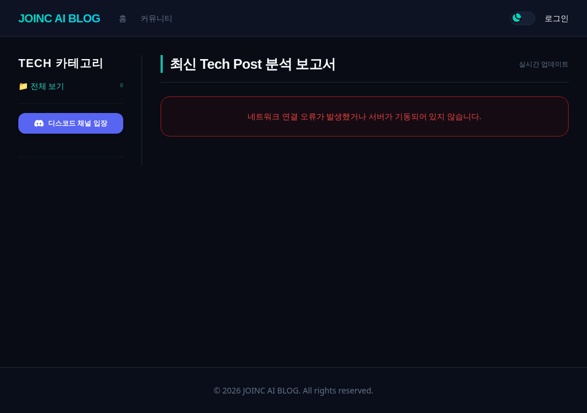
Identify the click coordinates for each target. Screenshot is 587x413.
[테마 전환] (522, 18)
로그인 (557, 18)
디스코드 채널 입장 (70, 123)
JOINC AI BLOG (59, 18)
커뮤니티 (156, 18)
